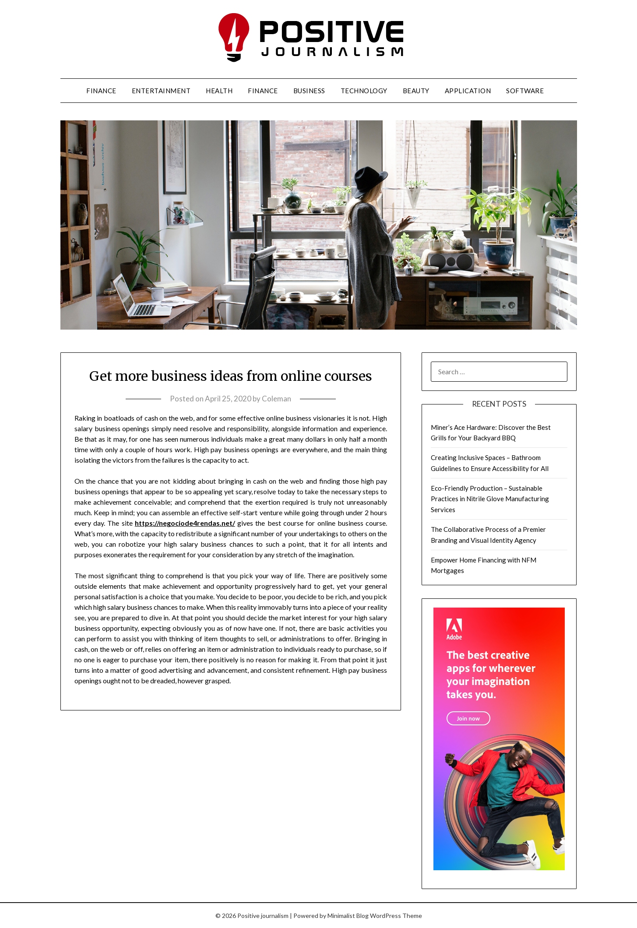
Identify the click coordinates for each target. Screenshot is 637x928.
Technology (364, 91)
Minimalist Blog (348, 915)
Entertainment (161, 91)
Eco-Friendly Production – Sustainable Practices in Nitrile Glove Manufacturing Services (490, 498)
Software (525, 91)
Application (468, 91)
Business (309, 91)
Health (219, 91)
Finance (101, 91)
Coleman (276, 398)
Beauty (416, 91)
